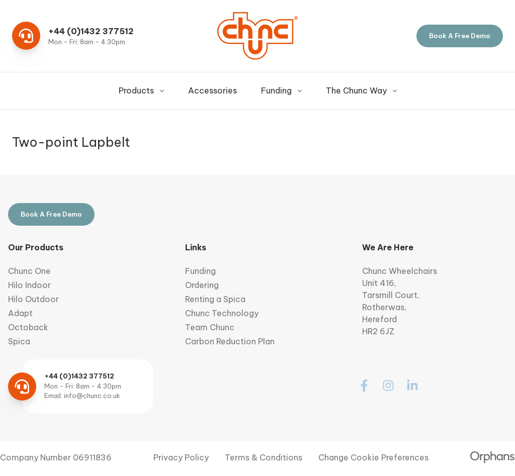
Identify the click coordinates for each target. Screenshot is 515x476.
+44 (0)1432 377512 (91, 31)
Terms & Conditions (263, 457)
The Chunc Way (361, 90)
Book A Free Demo (459, 36)
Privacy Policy (181, 457)
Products (141, 90)
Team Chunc (209, 327)
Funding (281, 90)
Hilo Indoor (29, 285)
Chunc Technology (222, 313)
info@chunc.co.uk (92, 396)
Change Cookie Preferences (373, 457)
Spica (19, 341)
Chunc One (29, 271)
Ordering (202, 285)
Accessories (212, 90)
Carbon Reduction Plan (230, 341)
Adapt (20, 313)
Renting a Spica (215, 299)
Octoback (28, 327)
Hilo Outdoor (33, 299)
